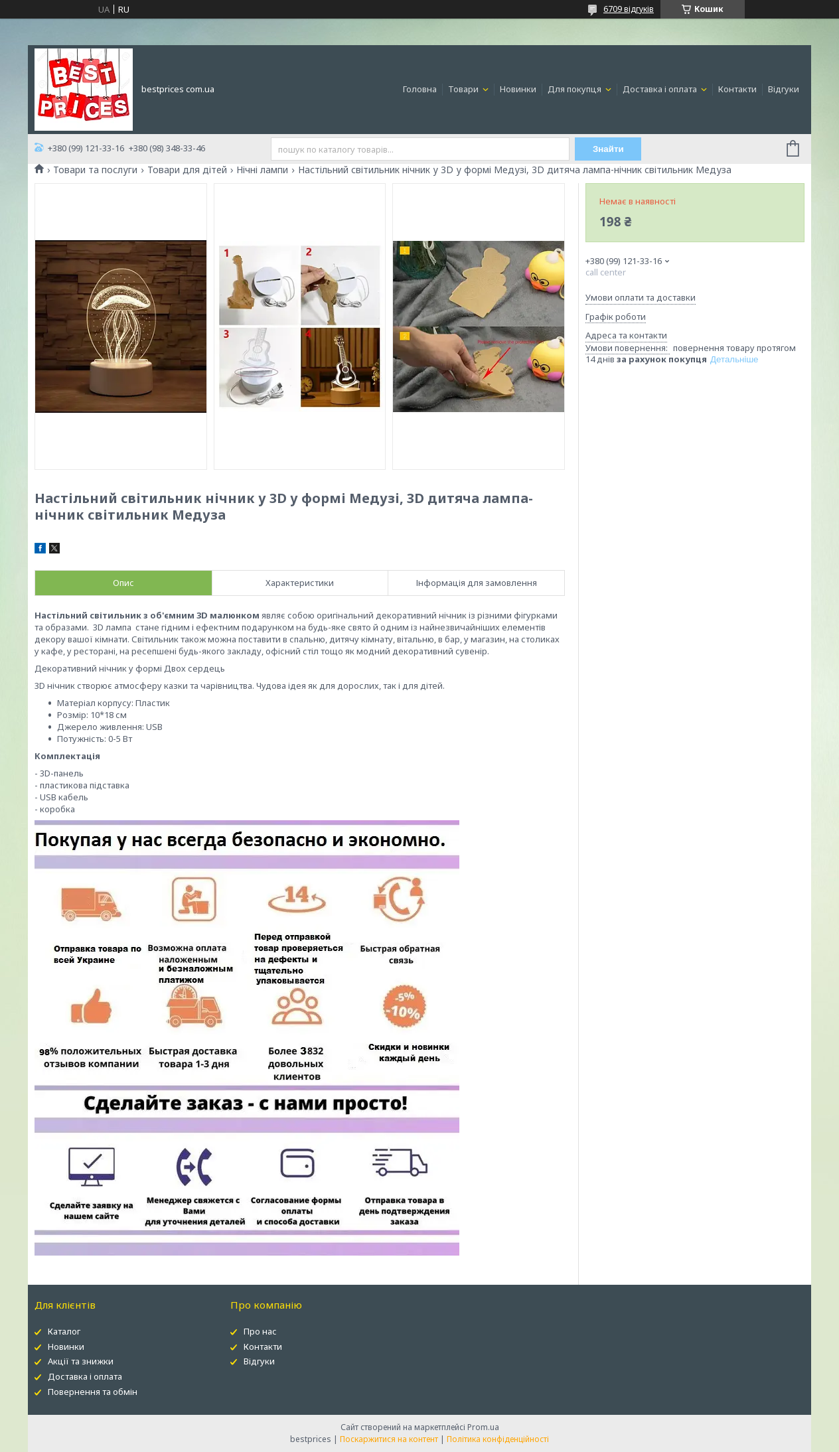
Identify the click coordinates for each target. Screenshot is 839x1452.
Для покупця (575, 89)
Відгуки (783, 89)
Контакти (737, 89)
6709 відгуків (628, 9)
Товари (464, 89)
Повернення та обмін (92, 1392)
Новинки (518, 89)
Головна (420, 89)
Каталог (64, 1331)
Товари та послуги (95, 170)
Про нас (260, 1331)
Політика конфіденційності (498, 1439)
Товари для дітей (187, 170)
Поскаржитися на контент (389, 1439)
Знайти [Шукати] (608, 149)
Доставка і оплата (661, 89)
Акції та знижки (81, 1361)
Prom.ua (483, 1427)
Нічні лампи (262, 170)
